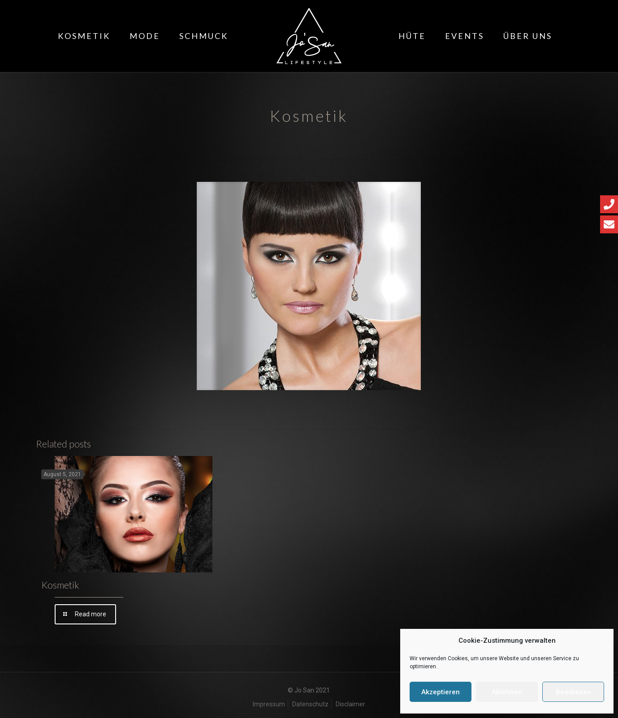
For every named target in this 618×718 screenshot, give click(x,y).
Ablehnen (507, 692)
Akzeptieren (440, 692)
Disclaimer (350, 704)
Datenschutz (310, 704)
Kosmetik (60, 584)
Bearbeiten (573, 692)
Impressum (269, 704)
